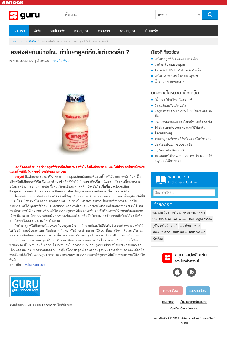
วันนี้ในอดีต (57, 31)
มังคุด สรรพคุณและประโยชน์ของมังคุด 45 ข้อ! (183, 113)
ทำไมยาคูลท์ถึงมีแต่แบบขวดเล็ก (176, 59)
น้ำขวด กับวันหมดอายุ (169, 81)
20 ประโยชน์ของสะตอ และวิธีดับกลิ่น (180, 127)
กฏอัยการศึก (204, 219)
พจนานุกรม (128, 31)
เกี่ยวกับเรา (168, 302)
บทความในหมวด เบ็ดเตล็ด (175, 93)
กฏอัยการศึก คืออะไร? (169, 150)
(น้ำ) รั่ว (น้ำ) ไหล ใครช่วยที (173, 99)
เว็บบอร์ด (151, 31)
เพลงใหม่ (185, 225)
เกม (191, 219)
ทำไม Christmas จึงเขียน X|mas (176, 76)
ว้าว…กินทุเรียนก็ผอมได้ (171, 105)
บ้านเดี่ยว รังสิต (161, 219)
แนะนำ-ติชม (170, 291)
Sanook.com (13, 3)
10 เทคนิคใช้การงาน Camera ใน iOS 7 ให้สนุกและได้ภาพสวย (183, 158)
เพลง (197, 225)
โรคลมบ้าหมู (163, 133)
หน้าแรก (19, 31)
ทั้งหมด (162, 15)
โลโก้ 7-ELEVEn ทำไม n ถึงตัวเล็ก (178, 70)
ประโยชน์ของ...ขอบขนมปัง (173, 144)
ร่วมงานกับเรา (198, 291)
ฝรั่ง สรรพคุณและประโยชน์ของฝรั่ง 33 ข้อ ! (184, 121)
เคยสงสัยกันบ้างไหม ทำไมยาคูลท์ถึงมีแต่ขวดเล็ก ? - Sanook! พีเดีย (32, 15)
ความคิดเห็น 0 (60, 61)
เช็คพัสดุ (157, 238)
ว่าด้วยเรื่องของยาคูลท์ (170, 64)
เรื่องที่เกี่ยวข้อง (165, 53)
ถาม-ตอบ (104, 31)
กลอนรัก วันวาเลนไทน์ (166, 212)
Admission (180, 219)
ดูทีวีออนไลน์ (160, 225)
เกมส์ (174, 225)
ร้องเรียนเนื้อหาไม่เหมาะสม (184, 309)
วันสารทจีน (179, 232)
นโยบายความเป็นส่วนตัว (193, 302)
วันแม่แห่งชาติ (161, 232)
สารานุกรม (81, 31)
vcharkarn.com (35, 264)
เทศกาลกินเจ (197, 232)
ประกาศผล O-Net (194, 212)
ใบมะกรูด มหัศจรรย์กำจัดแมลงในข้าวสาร (183, 139)
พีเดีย (37, 31)
